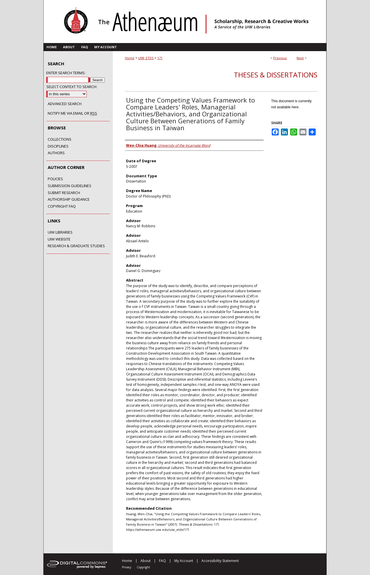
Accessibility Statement (220, 560)
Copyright (143, 567)
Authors (56, 153)
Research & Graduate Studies (76, 246)
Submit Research (64, 193)
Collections (59, 139)
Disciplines (58, 146)
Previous (280, 58)
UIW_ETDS (145, 58)
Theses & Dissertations (275, 74)
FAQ (162, 560)
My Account (183, 560)
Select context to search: (71, 86)
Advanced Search (65, 103)
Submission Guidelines (69, 186)
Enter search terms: (66, 72)
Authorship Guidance (69, 199)
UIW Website (59, 239)
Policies (55, 179)
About (145, 560)
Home (129, 58)
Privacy (126, 567)
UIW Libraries (60, 232)
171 (159, 58)
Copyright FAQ (62, 206)
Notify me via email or (72, 113)
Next (300, 58)
